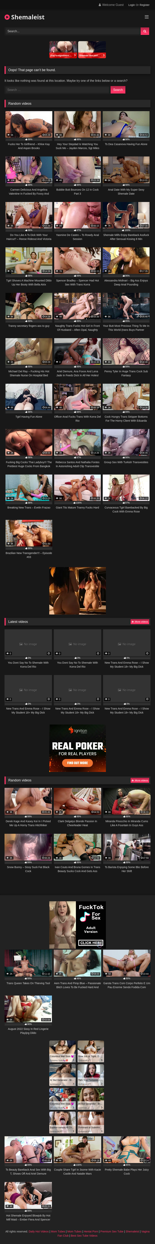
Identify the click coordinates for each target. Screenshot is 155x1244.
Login (131, 4)
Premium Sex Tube (111, 1231)
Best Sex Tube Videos (84, 1235)
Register (145, 4)
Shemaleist (25, 17)
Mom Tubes (58, 1231)
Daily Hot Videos (39, 1231)
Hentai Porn (91, 1231)
